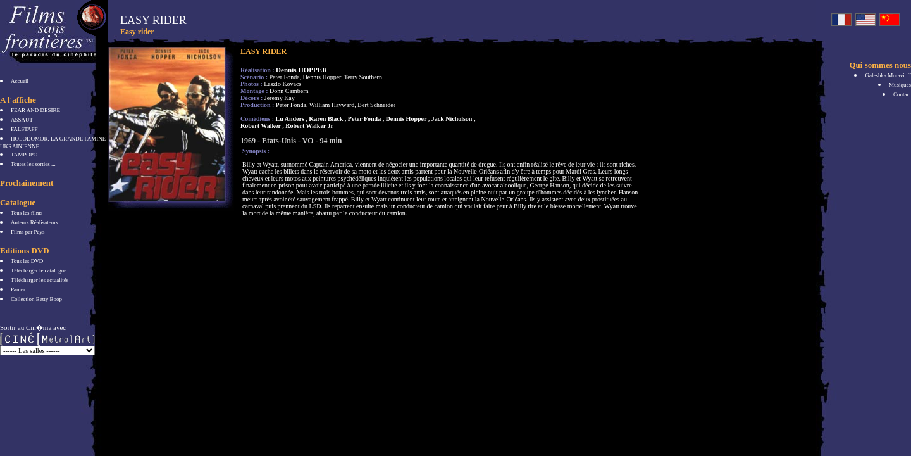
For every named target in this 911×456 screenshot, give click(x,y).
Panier (18, 289)
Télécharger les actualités (39, 280)
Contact (902, 94)
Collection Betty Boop (36, 299)
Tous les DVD (27, 261)
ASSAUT (22, 120)
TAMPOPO (24, 154)
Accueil (19, 81)
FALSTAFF (24, 129)
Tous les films (26, 213)
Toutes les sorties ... (33, 164)
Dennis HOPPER (301, 69)
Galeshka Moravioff (888, 75)
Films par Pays (28, 232)
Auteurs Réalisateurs (34, 222)
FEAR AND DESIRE (35, 110)
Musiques (900, 85)
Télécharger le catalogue (38, 270)
